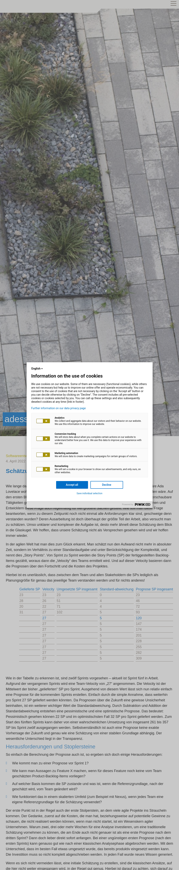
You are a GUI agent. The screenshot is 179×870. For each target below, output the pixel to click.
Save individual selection (89, 493)
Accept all (72, 484)
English (38, 368)
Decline (106, 484)
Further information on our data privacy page (58, 408)
